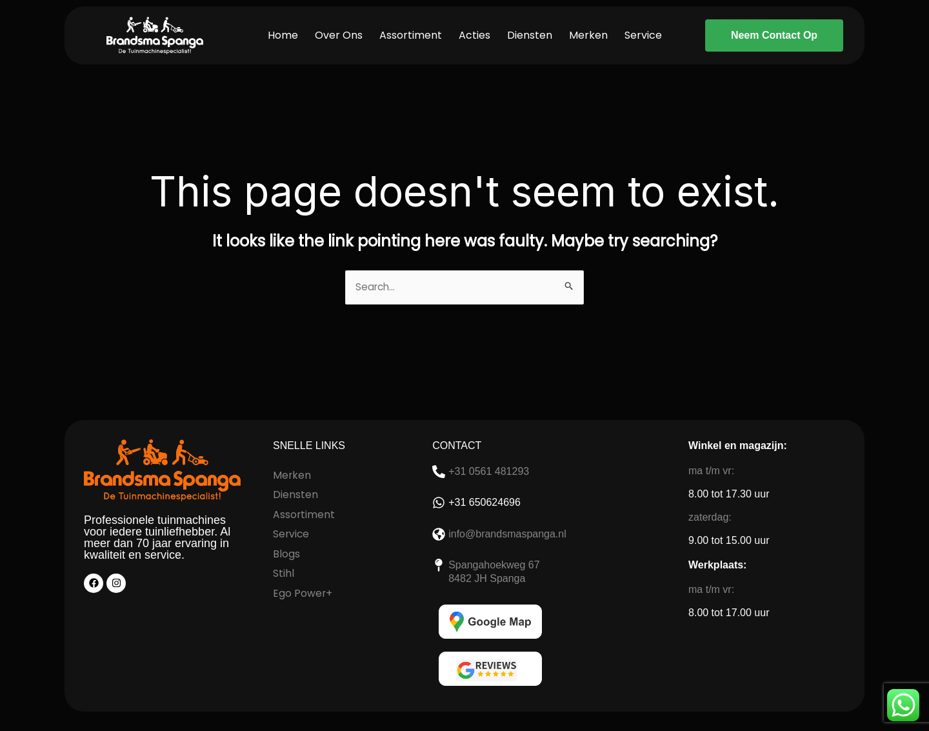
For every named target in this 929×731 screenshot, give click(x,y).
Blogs (286, 552)
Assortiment (410, 35)
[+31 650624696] (438, 503)
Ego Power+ (303, 591)
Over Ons (339, 35)
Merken (588, 35)
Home (283, 35)
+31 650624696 (484, 502)
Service (643, 35)
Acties (474, 35)
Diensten (529, 35)
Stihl (283, 572)
